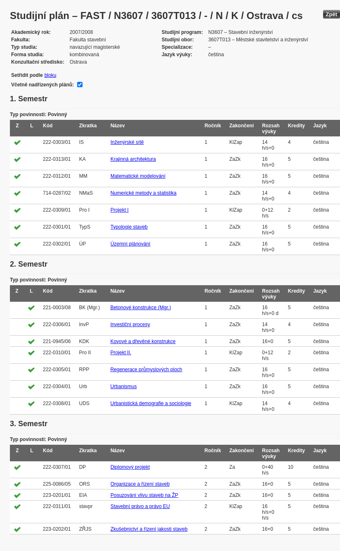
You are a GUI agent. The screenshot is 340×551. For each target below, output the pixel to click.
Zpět (331, 14)
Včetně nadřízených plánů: (42, 85)
